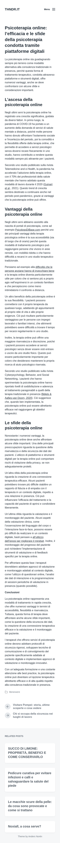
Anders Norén (35, 836)
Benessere (14, 692)
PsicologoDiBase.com (27, 229)
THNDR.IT (12, 9)
